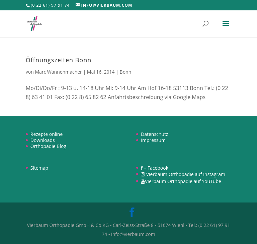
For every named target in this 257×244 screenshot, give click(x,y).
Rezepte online (46, 134)
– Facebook (154, 168)
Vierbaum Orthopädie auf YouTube (181, 181)
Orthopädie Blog (48, 146)
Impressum (153, 140)
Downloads (42, 140)
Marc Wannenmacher (58, 72)
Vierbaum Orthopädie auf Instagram (183, 174)
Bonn (126, 72)
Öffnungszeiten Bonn (58, 60)
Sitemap (39, 168)
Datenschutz (154, 134)
